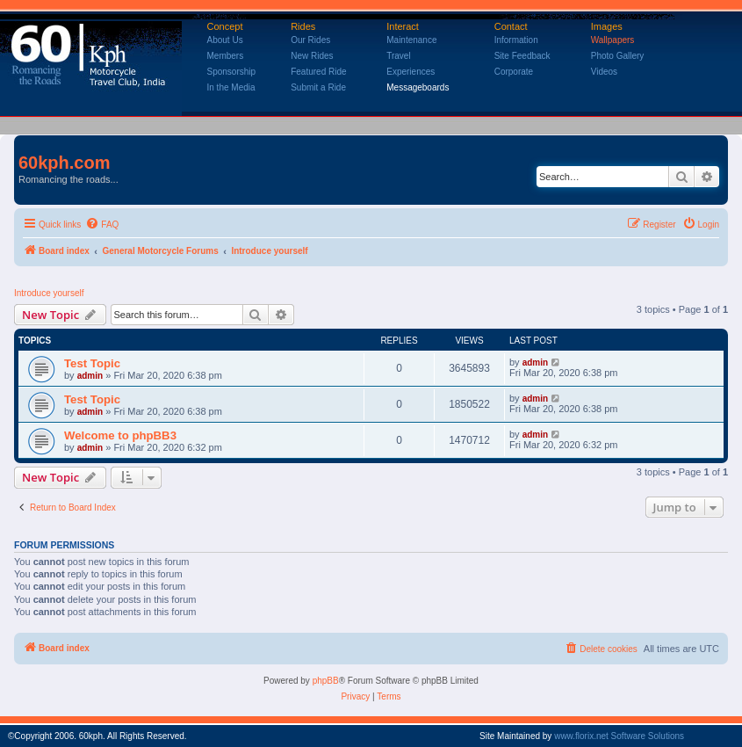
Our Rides (310, 40)
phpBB (326, 680)
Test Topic (92, 363)
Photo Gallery (618, 56)
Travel (398, 56)
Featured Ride (318, 71)
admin (90, 376)
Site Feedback (522, 56)
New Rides (312, 56)
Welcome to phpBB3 (120, 435)
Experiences (410, 71)
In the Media (231, 87)
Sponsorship (231, 71)
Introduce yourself (49, 293)
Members (225, 56)
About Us (225, 40)
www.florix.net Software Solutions (619, 736)
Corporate (513, 71)
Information (516, 40)
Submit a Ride (318, 87)
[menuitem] (102, 225)
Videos (604, 71)
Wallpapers (613, 40)
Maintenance (411, 40)
